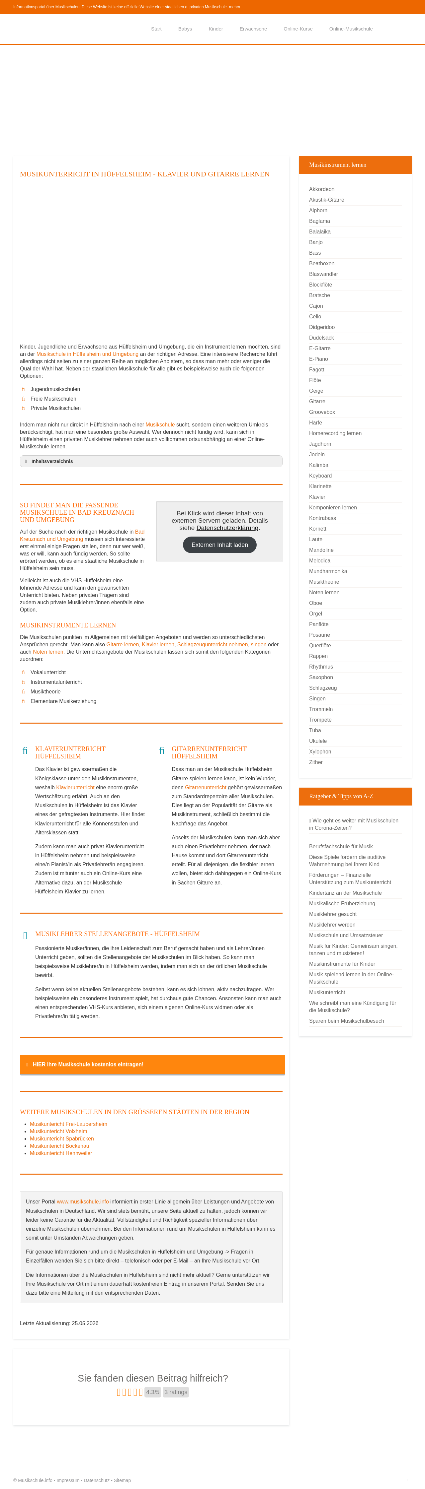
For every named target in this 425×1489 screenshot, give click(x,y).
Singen (317, 698)
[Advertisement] (212, 99)
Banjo (316, 242)
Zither (316, 762)
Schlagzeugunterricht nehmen (212, 644)
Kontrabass (322, 518)
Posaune (319, 635)
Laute (315, 539)
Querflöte (320, 645)
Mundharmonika (328, 571)
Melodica (319, 560)
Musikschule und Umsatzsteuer (346, 935)
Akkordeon (322, 189)
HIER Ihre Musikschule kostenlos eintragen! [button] (83, 1064)
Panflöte (319, 624)
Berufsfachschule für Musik (341, 846)
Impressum (67, 1480)
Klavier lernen (158, 644)
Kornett (317, 529)
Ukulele (318, 741)
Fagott (316, 369)
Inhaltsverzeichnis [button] (48, 461)
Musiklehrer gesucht (333, 914)
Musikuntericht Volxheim (58, 1131)
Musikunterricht (327, 992)
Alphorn (318, 210)
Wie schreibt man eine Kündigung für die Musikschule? (352, 1006)
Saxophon (321, 677)
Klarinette (320, 486)
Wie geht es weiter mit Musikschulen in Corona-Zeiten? (353, 824)
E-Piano (318, 359)
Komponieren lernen (333, 507)
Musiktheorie (324, 582)
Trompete (320, 720)
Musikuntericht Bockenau (59, 1146)
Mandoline (321, 550)
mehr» (234, 7)
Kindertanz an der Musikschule (345, 893)
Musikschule (160, 424)
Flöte (315, 380)
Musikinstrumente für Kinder (342, 964)
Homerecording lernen (335, 433)
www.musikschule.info (83, 1201)
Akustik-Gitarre (326, 200)
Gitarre (317, 401)
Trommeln (321, 709)
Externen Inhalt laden (220, 545)
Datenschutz (97, 1480)
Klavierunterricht (75, 787)
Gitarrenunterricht (205, 787)
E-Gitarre (320, 348)
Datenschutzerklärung (228, 527)
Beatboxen (322, 263)
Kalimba (318, 465)
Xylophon (320, 751)
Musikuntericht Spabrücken (62, 1138)
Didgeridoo (322, 327)
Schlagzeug (323, 688)
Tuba (315, 730)
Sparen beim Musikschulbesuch (346, 1021)
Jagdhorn (320, 444)
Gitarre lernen (123, 644)
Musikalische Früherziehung (342, 903)
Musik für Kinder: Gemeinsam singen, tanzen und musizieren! (353, 949)
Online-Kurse (298, 29)
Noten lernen (48, 652)
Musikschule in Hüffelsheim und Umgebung (88, 354)
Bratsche (319, 295)
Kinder (216, 29)
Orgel (315, 613)
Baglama (319, 221)
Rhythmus (321, 667)
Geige (316, 391)
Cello (315, 316)
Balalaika (320, 231)
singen (259, 644)
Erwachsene (253, 29)
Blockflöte (320, 285)
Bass (315, 253)
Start (156, 29)
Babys (185, 29)
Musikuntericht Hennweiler (61, 1153)
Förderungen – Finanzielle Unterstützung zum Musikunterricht (350, 878)
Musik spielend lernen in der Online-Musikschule (351, 978)
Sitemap (122, 1480)
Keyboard (320, 476)
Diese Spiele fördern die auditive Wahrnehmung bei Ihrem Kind (347, 860)
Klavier (317, 497)
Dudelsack (321, 338)
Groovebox (322, 412)
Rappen (318, 656)
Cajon (316, 306)
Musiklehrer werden (332, 925)
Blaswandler (323, 274)
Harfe (315, 422)
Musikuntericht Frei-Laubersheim (68, 1124)
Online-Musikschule (351, 29)
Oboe (315, 603)
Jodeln (317, 454)
